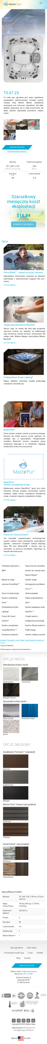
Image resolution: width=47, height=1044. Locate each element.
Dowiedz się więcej (23, 224)
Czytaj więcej (10, 285)
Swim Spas (31, 948)
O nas (30, 953)
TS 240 (8, 21)
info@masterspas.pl (29, 971)
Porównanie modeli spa (14, 953)
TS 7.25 (19, 25)
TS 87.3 (20, 29)
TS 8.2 (30, 25)
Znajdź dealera (17, 147)
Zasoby (27, 958)
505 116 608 (28, 974)
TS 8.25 (8, 29)
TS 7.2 (8, 25)
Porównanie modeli (17, 152)
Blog (18, 958)
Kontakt (40, 953)
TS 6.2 (19, 21)
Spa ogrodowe (17, 948)
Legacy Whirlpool (27, 1030)
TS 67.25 (30, 21)
